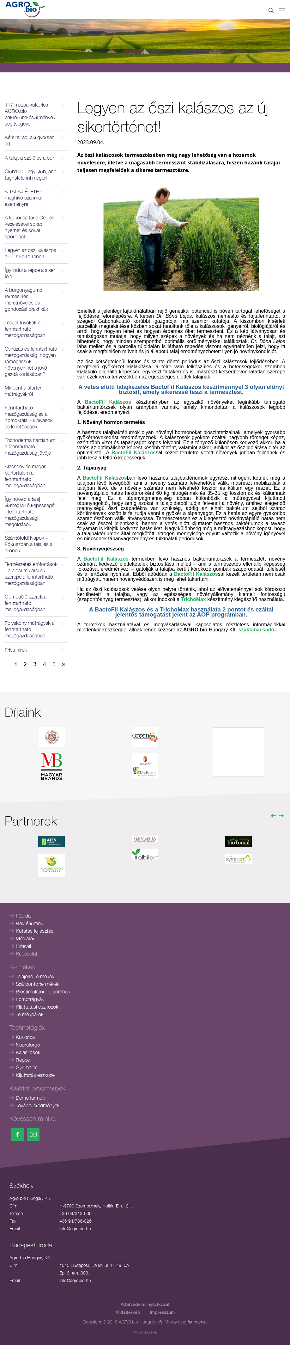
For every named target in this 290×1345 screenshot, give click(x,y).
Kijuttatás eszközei (36, 1075)
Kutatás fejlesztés (34, 931)
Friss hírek (16, 650)
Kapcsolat (26, 953)
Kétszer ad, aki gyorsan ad (30, 140)
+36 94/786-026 (75, 1221)
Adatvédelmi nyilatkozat (145, 1304)
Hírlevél (23, 946)
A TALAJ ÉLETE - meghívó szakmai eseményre (23, 197)
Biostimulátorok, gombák (43, 991)
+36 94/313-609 (75, 1213)
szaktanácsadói (256, 629)
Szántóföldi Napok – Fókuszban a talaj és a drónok (28, 544)
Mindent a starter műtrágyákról (23, 391)
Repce (23, 1060)
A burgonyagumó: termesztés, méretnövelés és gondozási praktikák (26, 299)
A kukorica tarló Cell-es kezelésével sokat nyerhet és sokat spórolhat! (29, 227)
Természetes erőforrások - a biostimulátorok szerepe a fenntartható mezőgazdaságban (31, 573)
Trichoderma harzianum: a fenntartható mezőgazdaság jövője (31, 446)
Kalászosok (28, 1052)
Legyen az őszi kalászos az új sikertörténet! (30, 253)
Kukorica (25, 1037)
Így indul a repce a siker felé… (30, 273)
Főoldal (24, 915)
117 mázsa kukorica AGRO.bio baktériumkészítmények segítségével (30, 114)
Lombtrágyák (30, 999)
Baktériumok (29, 923)
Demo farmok (30, 1098)
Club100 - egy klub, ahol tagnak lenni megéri (31, 175)
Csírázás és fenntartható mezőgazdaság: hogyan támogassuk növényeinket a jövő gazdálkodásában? (31, 361)
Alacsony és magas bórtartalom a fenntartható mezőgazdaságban (25, 476)
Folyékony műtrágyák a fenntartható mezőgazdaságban (29, 629)
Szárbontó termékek (37, 984)
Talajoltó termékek (35, 976)
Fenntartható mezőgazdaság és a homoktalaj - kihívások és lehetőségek (29, 417)
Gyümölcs (27, 1067)
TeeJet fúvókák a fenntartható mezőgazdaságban (25, 329)
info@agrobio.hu (75, 1228)
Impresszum (162, 1312)
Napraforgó (28, 1044)
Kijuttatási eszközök (37, 1007)
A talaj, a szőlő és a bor (29, 158)
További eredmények (38, 1105)
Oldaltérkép (128, 1312)
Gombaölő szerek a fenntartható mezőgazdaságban (25, 603)
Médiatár (25, 938)
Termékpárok (30, 1014)
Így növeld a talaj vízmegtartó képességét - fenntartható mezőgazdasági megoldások (30, 511)
